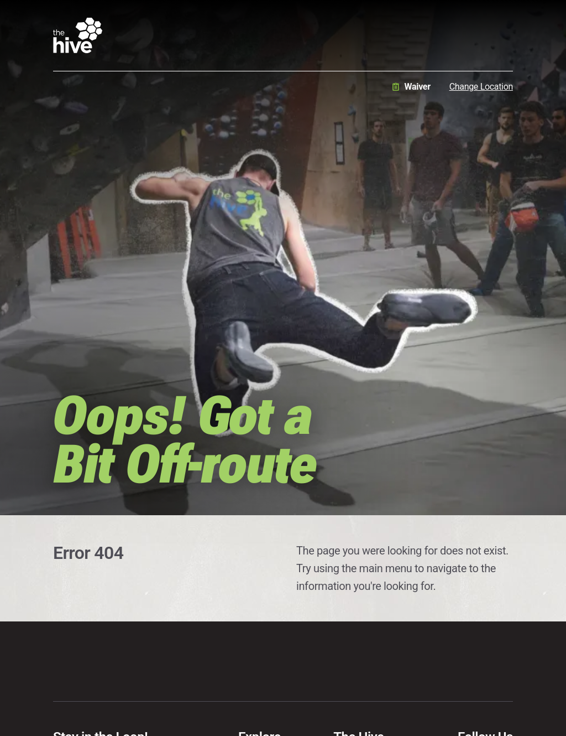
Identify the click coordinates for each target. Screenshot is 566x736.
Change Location (481, 86)
